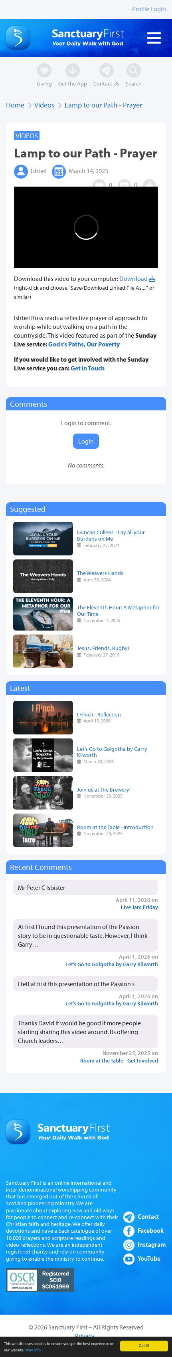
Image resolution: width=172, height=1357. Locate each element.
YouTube (149, 1258)
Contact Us (106, 83)
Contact (148, 1216)
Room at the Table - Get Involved (119, 1060)
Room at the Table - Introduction (115, 827)
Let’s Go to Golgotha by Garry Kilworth (112, 752)
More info (32, 1352)
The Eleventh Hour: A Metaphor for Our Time (118, 610)
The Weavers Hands (100, 573)
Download (137, 279)
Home (15, 104)
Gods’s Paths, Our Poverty (84, 344)
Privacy (85, 1336)
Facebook (151, 1230)
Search (134, 83)
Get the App (72, 83)
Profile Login (149, 9)
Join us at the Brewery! (103, 789)
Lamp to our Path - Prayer (103, 104)
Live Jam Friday (139, 907)
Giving (44, 83)
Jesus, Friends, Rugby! (103, 648)
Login (86, 441)
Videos (44, 104)
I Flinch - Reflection (99, 714)
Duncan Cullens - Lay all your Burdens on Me (111, 535)
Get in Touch (88, 368)
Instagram (152, 1244)
